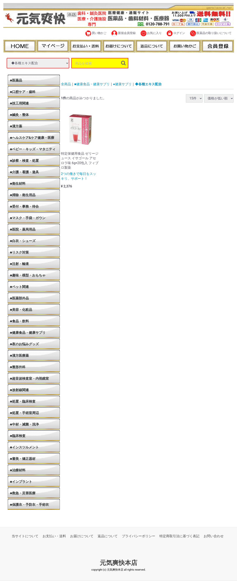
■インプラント (21, 482)
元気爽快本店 (118, 562)
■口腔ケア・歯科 (22, 92)
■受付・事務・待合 (24, 206)
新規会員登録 (123, 33)
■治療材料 (17, 470)
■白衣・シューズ (22, 241)
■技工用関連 (19, 103)
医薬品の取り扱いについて (211, 33)
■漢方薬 (16, 126)
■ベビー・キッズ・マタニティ (32, 149)
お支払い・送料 (54, 536)
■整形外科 (17, 367)
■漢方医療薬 (19, 356)
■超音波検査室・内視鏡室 (29, 378)
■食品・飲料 (19, 321)
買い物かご (95, 33)
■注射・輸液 (19, 264)
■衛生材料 (17, 184)
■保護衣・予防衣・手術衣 (29, 505)
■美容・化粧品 (21, 310)
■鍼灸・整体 (19, 115)
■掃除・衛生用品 (22, 195)
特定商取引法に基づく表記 (179, 536)
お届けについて (81, 536)
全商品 (66, 84)
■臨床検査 (17, 436)
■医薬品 (16, 80)
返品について (108, 536)
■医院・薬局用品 (22, 229)
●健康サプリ (122, 84)
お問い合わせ (214, 536)
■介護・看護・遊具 (24, 172)
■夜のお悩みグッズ (24, 344)
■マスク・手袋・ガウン (27, 218)
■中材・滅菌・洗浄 (24, 424)
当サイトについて (25, 536)
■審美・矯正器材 (22, 459)
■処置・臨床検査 (22, 401)
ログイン (176, 33)
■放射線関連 (19, 390)
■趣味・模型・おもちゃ (27, 275)
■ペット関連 (19, 287)
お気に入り (151, 33)
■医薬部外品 (19, 298)
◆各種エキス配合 (148, 84)
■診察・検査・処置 (24, 161)
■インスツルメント (24, 447)
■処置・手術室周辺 (24, 413)
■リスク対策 (19, 252)
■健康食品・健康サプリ (27, 333)
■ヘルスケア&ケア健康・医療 (32, 138)
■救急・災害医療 (22, 493)
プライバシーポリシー (138, 536)
